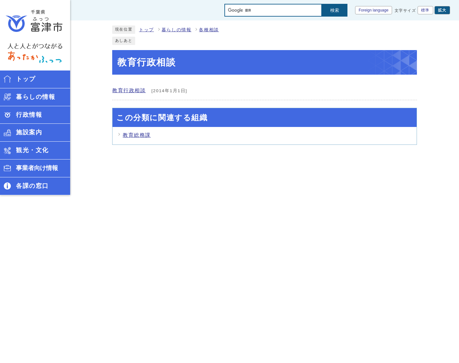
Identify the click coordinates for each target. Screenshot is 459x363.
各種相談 (209, 29)
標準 (425, 10)
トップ (146, 29)
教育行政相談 (129, 90)
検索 (334, 10)
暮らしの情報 (177, 29)
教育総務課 (137, 135)
